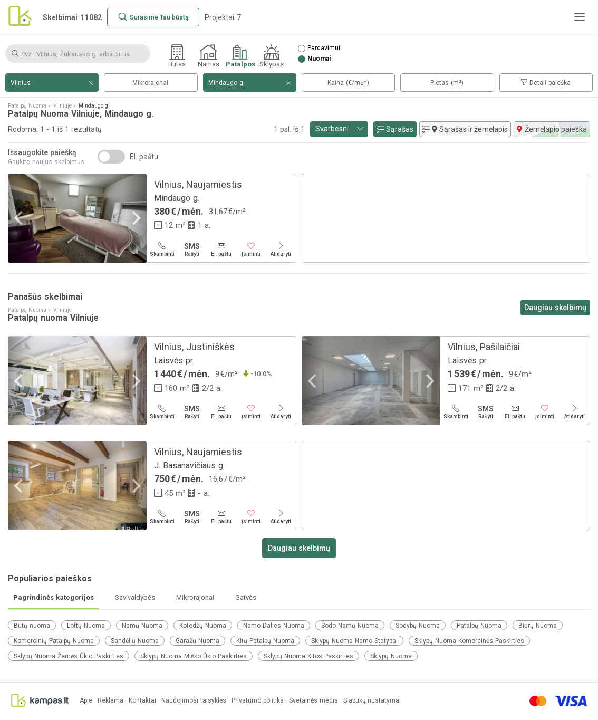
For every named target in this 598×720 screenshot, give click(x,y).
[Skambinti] (162, 249)
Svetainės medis (313, 700)
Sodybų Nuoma (418, 625)
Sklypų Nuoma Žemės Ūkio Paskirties (68, 656)
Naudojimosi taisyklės (193, 700)
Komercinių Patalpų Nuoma (54, 641)
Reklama (110, 700)
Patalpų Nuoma (479, 625)
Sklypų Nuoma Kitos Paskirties (308, 656)
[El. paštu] (221, 249)
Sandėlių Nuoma (135, 641)
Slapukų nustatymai (372, 700)
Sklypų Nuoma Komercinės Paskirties (469, 641)
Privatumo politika (258, 700)
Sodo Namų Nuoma (350, 625)
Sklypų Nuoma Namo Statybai (354, 641)
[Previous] (19, 218)
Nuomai (319, 58)
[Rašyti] (191, 249)
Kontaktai (142, 700)
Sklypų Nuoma (391, 656)
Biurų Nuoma (537, 625)
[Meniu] (579, 17)
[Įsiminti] (251, 249)
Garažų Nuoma (197, 641)
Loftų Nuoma (86, 625)
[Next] (135, 218)
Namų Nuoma (142, 625)
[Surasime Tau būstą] (153, 17)
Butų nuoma (32, 625)
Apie (86, 700)
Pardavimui (323, 48)
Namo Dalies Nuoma (273, 625)
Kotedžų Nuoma (202, 625)
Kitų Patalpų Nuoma (265, 641)
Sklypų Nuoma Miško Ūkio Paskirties (193, 656)
